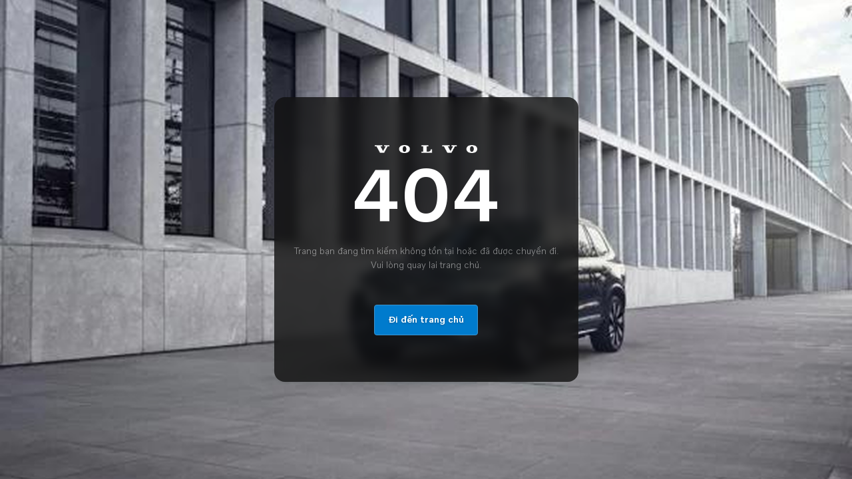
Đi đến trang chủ (426, 320)
